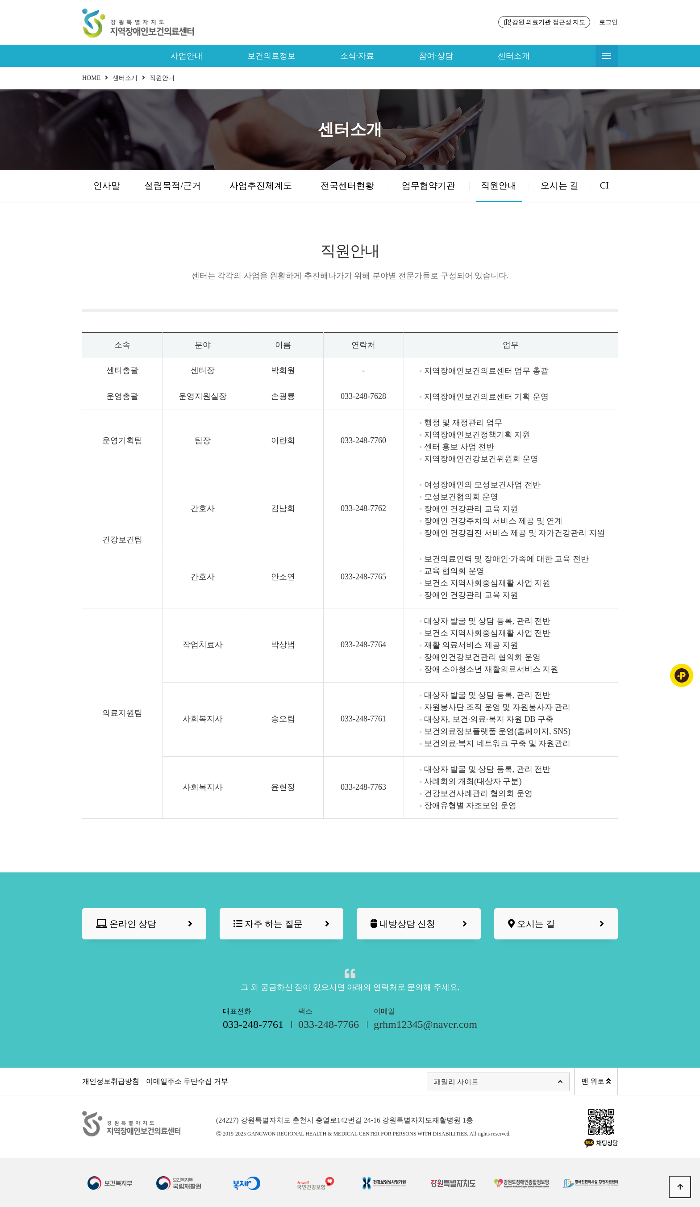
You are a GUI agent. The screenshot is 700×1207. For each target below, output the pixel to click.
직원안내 (499, 185)
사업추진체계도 (260, 185)
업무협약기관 (428, 185)
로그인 (608, 22)
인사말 (106, 185)
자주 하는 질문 (281, 924)
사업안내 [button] (187, 55)
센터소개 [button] (514, 55)
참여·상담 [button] (436, 55)
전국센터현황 (347, 185)
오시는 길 (560, 185)
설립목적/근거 (173, 185)
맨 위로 (596, 1081)
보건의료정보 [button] (271, 55)
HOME (91, 78)
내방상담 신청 (419, 924)
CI (604, 185)
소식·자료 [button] (357, 55)
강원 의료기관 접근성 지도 (544, 22)
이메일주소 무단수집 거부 (187, 1081)
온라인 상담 (144, 924)
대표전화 (253, 1019)
